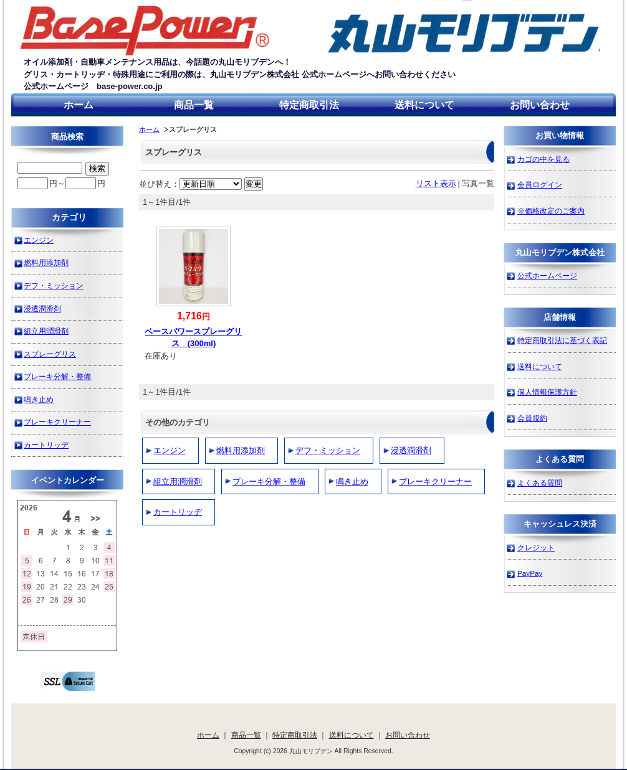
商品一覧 (194, 105)
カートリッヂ (177, 512)
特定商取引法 (309, 105)
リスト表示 (436, 183)
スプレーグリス (50, 354)
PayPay (529, 573)
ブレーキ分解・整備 (268, 481)
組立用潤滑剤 (177, 481)
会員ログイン (539, 185)
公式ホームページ (547, 275)
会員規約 (532, 418)
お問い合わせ (540, 105)
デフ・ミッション (327, 450)
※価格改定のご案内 (551, 211)
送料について (424, 105)
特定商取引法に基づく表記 (562, 340)
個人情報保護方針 (547, 392)
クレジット (536, 547)
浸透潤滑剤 (411, 450)
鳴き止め (352, 481)
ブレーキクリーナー (435, 481)
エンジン (169, 450)
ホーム (78, 105)
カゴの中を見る (543, 159)
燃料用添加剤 (240, 450)
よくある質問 (539, 483)
